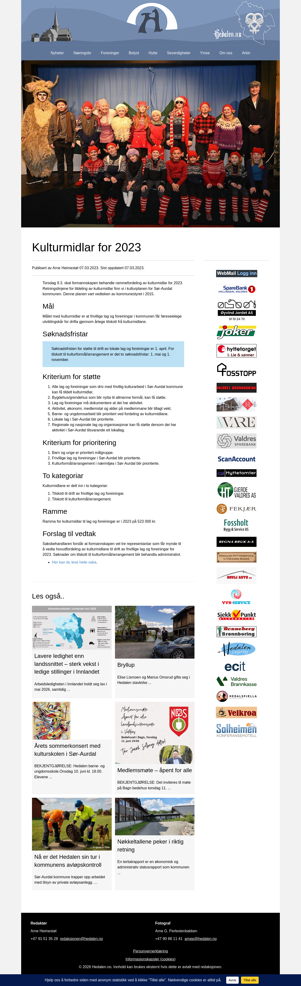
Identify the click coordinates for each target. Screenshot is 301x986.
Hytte (153, 53)
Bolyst (134, 53)
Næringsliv (82, 53)
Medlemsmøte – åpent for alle (154, 770)
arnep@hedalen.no (201, 939)
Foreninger (110, 53)
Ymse (205, 53)
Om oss (225, 53)
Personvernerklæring (150, 951)
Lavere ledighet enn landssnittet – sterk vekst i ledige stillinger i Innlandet (66, 664)
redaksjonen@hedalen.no (81, 939)
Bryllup (126, 665)
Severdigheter (178, 53)
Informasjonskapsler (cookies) (151, 959)
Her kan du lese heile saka (74, 562)
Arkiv (246, 53)
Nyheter (57, 53)
